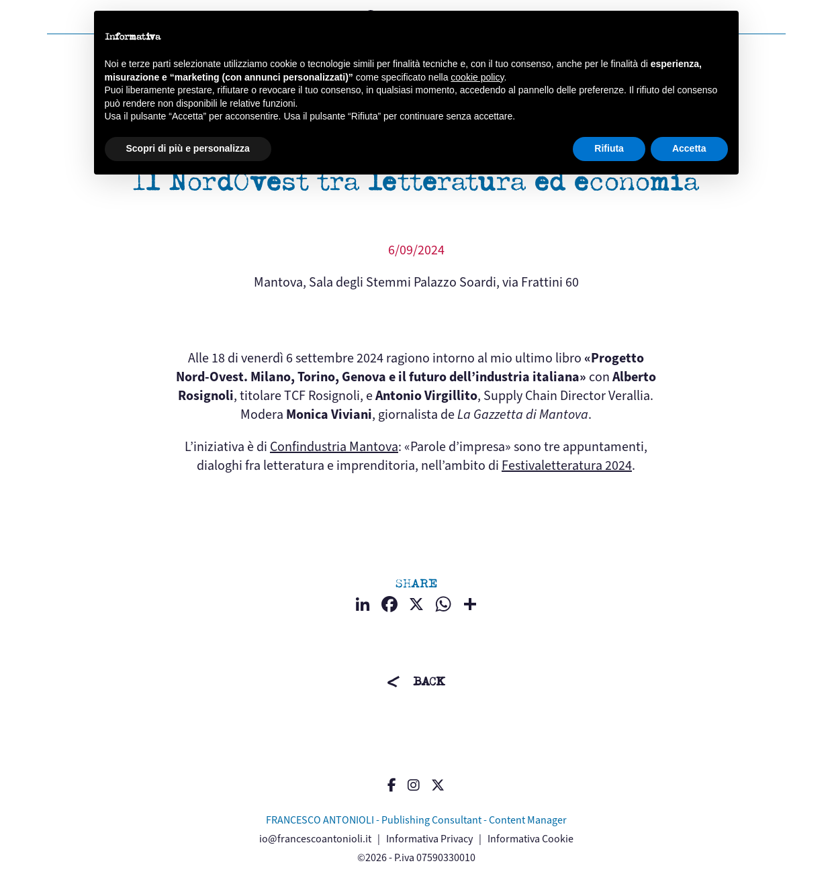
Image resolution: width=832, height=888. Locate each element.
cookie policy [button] (477, 77)
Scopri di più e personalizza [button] (188, 148)
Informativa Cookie (530, 839)
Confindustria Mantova (334, 447)
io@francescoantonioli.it (315, 839)
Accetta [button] (689, 148)
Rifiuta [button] (609, 148)
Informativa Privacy (429, 839)
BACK (429, 682)
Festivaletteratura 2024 (567, 465)
